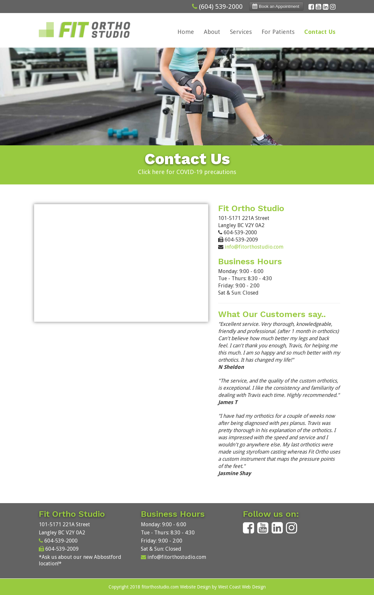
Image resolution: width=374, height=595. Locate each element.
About (212, 31)
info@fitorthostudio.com (254, 247)
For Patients (278, 31)
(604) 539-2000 (221, 6)
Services (241, 31)
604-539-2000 (61, 541)
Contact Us (320, 31)
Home (185, 31)
